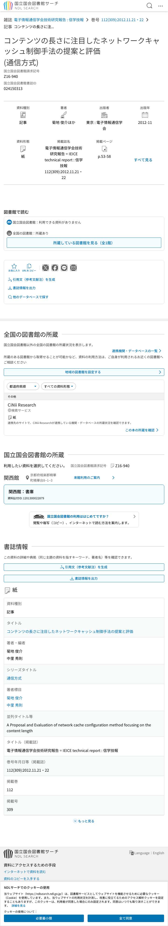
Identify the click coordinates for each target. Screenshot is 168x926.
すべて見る (143, 159)
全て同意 (125, 918)
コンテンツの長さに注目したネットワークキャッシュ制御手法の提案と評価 (70, 631)
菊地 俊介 (15, 698)
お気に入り (14, 267)
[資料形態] (58, 386)
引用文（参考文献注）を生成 (31, 279)
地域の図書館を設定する (114, 372)
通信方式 (14, 678)
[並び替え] (23, 386)
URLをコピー (29, 267)
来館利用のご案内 (95, 477)
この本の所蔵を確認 (142, 430)
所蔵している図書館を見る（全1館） (84, 242)
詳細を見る (19, 905)
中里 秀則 (15, 705)
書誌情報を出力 (22, 287)
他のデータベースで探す (28, 296)
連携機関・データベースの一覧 (137, 351)
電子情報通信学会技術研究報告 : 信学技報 (49, 19)
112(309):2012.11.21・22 (122, 19)
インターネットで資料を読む (25, 871)
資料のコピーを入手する (22, 878)
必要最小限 (44, 918)
